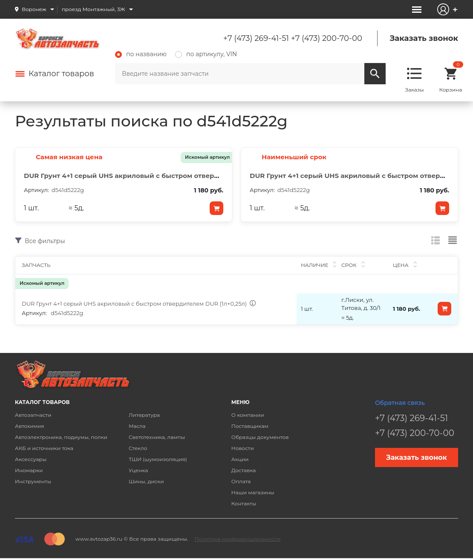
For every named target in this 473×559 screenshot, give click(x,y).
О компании (247, 415)
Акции (240, 459)
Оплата (241, 481)
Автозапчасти (33, 415)
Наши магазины (252, 492)
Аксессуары (30, 459)
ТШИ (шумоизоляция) (158, 459)
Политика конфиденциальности (237, 539)
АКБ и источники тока (44, 448)
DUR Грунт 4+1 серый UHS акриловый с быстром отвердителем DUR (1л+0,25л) (160, 176)
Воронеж (34, 9)
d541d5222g (67, 313)
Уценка (138, 470)
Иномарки (29, 470)
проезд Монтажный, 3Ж (93, 9)
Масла (137, 426)
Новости (242, 448)
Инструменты (33, 481)
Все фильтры (45, 241)
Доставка (243, 470)
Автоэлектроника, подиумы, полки (61, 437)
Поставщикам (249, 426)
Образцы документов (260, 437)
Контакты (243, 503)
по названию (141, 54)
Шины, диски (146, 481)
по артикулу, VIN (206, 54)
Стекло (138, 448)
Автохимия (29, 426)
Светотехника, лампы (157, 437)
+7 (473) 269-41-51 (256, 38)
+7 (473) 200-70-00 (326, 38)
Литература (144, 415)
